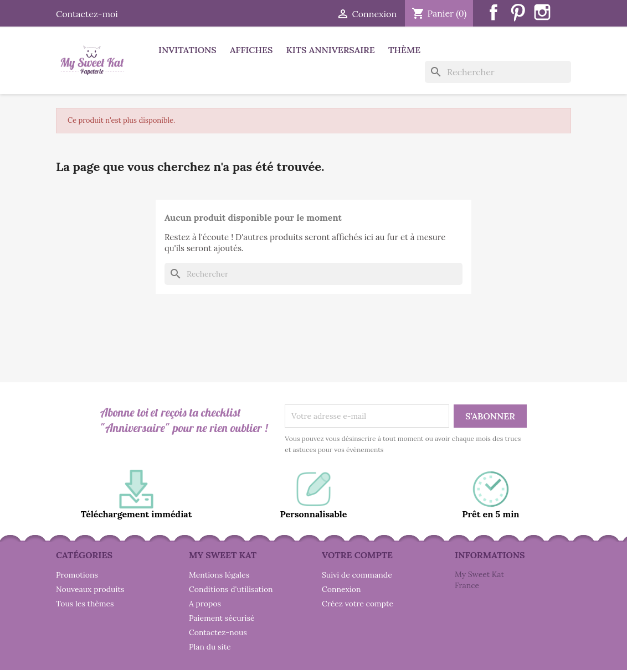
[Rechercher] (498, 72)
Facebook (493, 12)
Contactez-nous (218, 632)
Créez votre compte (357, 604)
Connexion (341, 589)
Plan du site (210, 647)
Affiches (251, 49)
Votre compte (357, 554)
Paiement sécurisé (222, 618)
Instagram (542, 12)
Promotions (77, 575)
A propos (205, 604)
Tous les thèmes (85, 604)
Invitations (187, 49)
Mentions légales (219, 575)
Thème (404, 49)
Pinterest (518, 12)
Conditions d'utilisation (231, 589)
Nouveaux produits (90, 589)
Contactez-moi (87, 13)
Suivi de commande (357, 575)
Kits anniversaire (330, 49)
